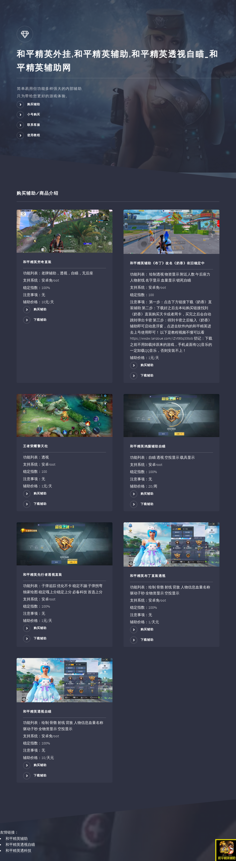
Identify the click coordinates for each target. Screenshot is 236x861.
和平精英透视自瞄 (20, 844)
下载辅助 (40, 319)
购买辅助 (33, 104)
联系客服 (33, 124)
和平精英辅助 (17, 838)
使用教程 (33, 135)
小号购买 (33, 114)
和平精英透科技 (18, 850)
